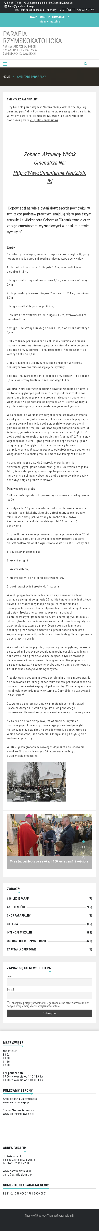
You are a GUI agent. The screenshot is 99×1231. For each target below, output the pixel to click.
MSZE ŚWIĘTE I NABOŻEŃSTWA (77, 9)
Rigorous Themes (46, 1215)
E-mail (10, 989)
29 (80, 254)
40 (23, 694)
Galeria (12, 924)
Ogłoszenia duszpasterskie (27, 941)
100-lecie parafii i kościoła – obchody (35, 9)
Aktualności (16, 907)
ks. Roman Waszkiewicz (44, 115)
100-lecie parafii (18, 898)
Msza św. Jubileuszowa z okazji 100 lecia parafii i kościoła (49, 861)
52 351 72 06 (12, 2)
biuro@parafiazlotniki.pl (19, 6)
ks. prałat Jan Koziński (44, 120)
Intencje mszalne (49, 21)
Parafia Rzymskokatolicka (32, 37)
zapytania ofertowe (21, 949)
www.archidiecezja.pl (16, 1102)
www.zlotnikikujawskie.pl (18, 1113)
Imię (9, 976)
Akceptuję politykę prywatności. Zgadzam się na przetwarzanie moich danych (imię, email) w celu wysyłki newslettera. (48, 1004)
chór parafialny (19, 915)
